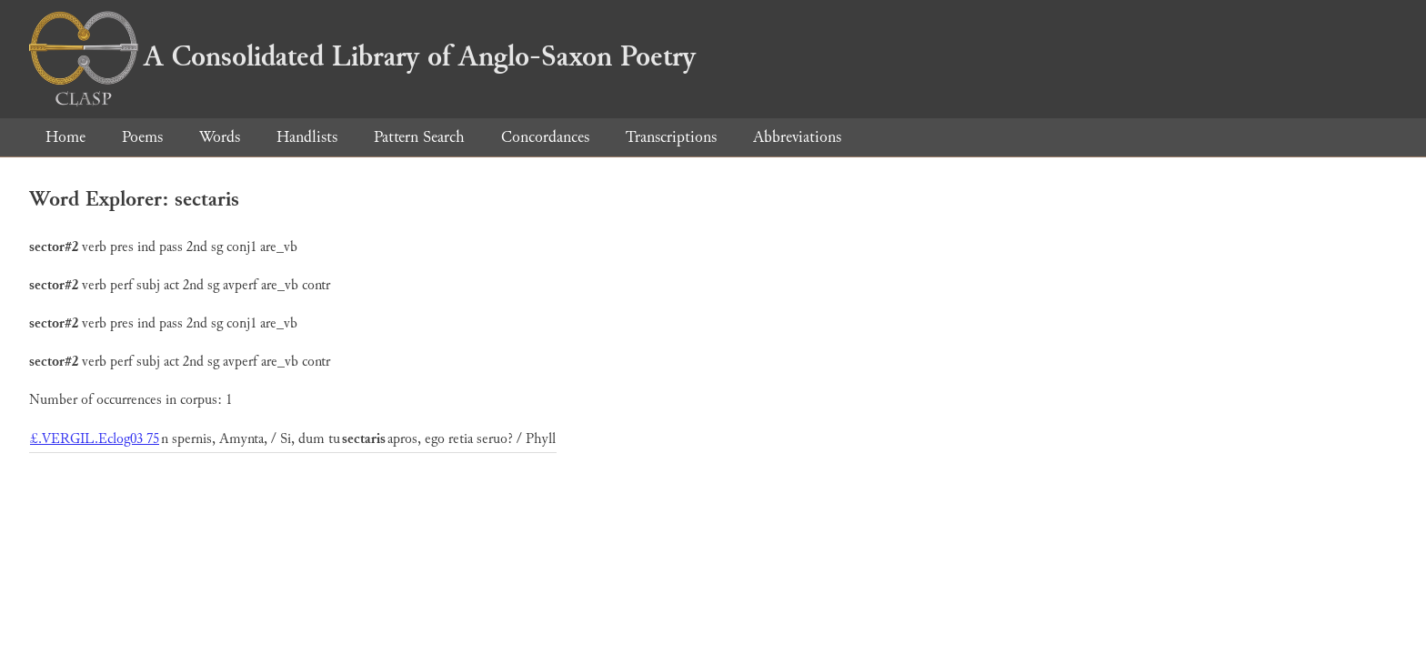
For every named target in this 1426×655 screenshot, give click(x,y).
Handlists (306, 137)
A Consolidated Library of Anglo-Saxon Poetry (362, 56)
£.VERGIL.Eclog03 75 (94, 438)
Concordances (545, 137)
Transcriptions (671, 137)
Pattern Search (419, 137)
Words (219, 137)
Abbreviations (797, 137)
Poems (142, 137)
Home (65, 137)
